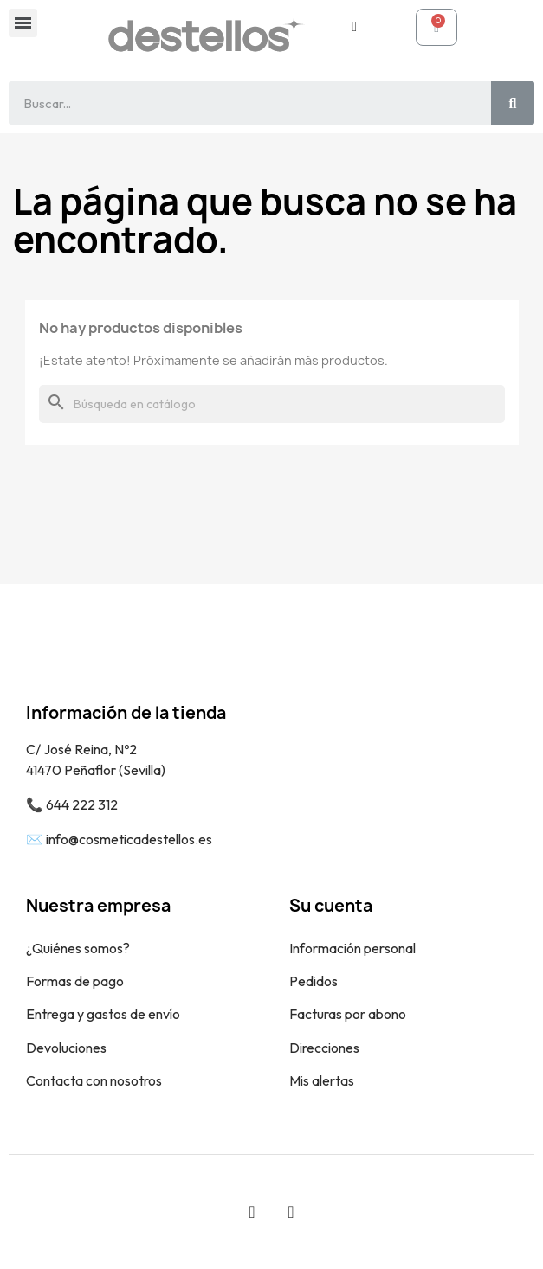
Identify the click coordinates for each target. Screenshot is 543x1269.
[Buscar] (272, 404)
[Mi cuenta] (354, 27)
